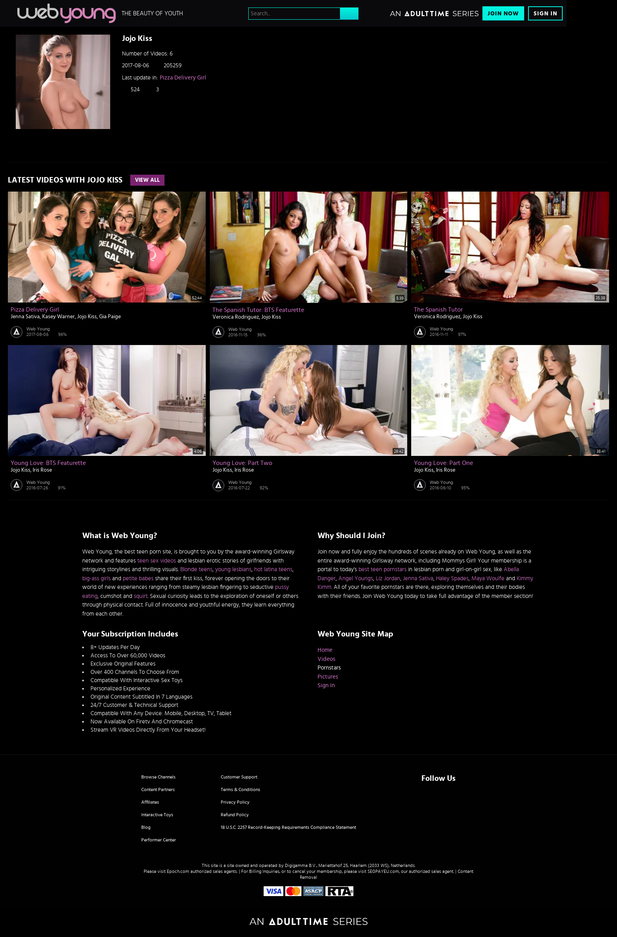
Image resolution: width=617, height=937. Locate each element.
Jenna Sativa (25, 316)
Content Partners (158, 789)
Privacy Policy (235, 802)
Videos (326, 659)
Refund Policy (235, 814)
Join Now (503, 14)
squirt (141, 596)
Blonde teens (196, 569)
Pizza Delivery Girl (183, 78)
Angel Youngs (355, 578)
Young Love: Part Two (242, 463)
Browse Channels (158, 777)
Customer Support (239, 777)
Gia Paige (110, 316)
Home (325, 650)
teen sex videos (156, 561)
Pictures (328, 677)
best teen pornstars (382, 569)
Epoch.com (178, 871)
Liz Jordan (388, 578)
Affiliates (150, 802)
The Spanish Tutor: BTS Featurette (258, 310)
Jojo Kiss (87, 316)
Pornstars (329, 668)
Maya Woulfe (487, 578)
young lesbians (233, 569)
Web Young (38, 328)
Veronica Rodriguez (235, 317)
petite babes (138, 578)
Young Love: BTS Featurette (48, 463)
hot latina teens (273, 569)
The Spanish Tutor (438, 309)
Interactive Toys (157, 814)
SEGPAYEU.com (383, 871)
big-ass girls (96, 578)
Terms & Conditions (240, 789)
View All (147, 180)
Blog (146, 827)
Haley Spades (452, 578)
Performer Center (158, 839)
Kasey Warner (58, 316)
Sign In (545, 14)
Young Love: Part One (443, 463)
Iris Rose (42, 470)
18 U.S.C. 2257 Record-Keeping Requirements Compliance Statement (288, 827)
